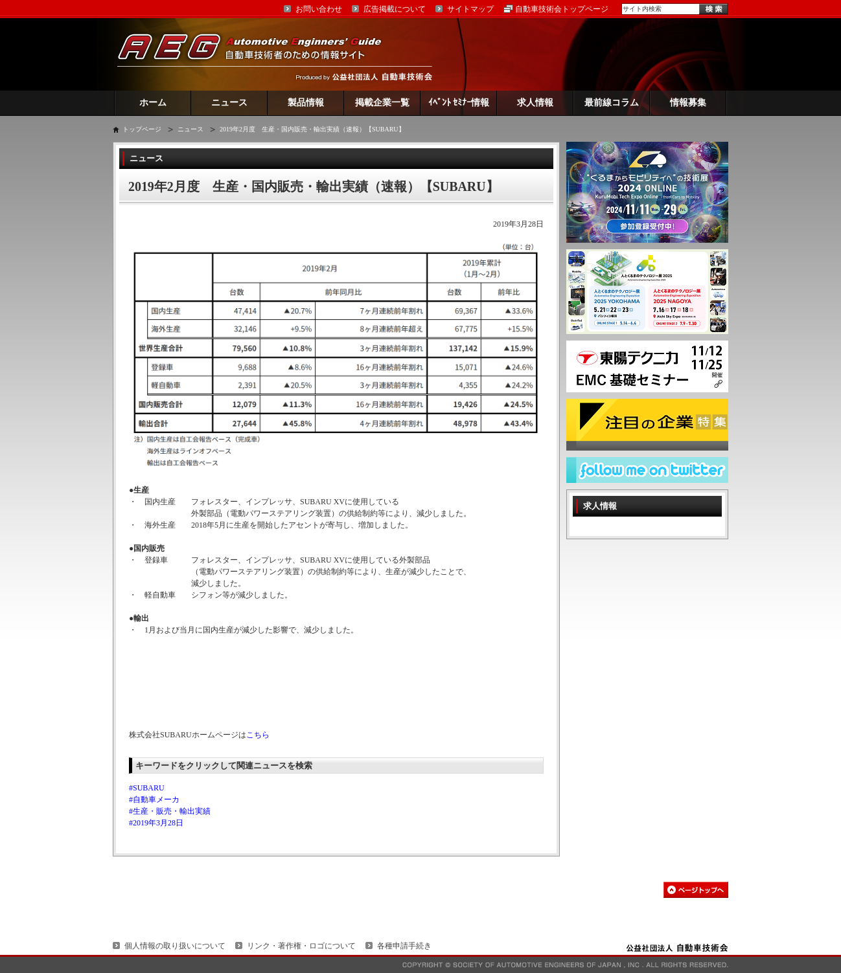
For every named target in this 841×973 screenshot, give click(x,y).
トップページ (141, 129)
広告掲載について (394, 9)
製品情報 (306, 102)
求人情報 (535, 102)
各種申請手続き (404, 945)
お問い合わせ (318, 9)
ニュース (229, 102)
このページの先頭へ (695, 890)
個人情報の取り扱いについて (174, 945)
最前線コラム (611, 102)
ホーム (153, 102)
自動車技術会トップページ (561, 9)
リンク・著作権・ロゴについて (301, 945)
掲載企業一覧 (382, 102)
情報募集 (688, 102)
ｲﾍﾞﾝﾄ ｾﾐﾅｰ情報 (459, 102)
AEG (257, 54)
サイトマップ (470, 9)
